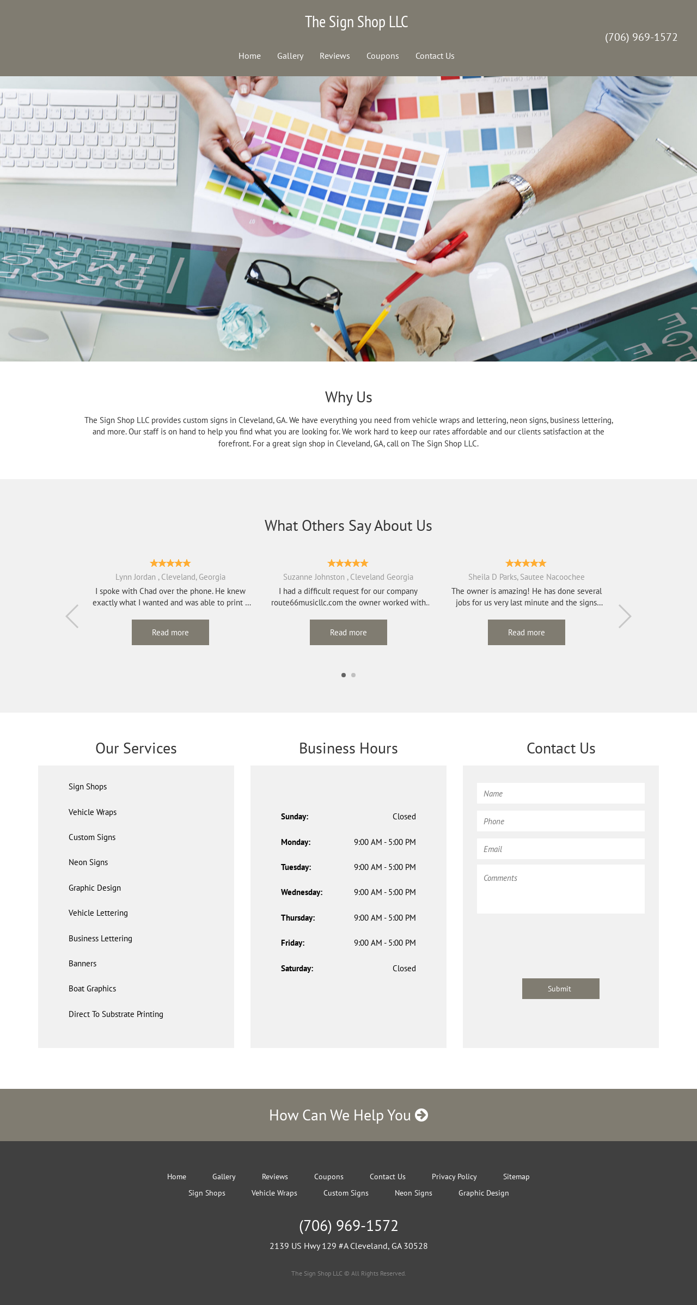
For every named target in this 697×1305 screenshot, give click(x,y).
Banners (82, 963)
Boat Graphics (92, 988)
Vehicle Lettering (98, 913)
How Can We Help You (348, 1115)
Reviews (335, 55)
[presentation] (560, 941)
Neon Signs (88, 862)
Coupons (382, 55)
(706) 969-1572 (641, 37)
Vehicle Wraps (93, 812)
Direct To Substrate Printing (116, 1014)
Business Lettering (100, 938)
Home (250, 55)
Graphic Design (95, 888)
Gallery (290, 55)
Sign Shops (88, 786)
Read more (170, 632)
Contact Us (435, 55)
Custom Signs (92, 837)
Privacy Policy (454, 1176)
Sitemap (516, 1176)
